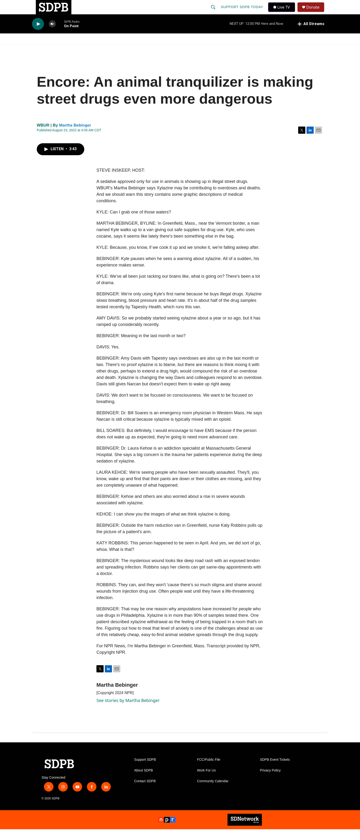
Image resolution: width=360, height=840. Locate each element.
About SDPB (143, 781)
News (75, 50)
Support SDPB (145, 770)
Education (153, 50)
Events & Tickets (264, 50)
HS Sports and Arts (111, 50)
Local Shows (187, 50)
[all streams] (311, 34)
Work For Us (206, 781)
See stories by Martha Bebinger (128, 711)
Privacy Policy (270, 781)
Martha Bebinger (75, 136)
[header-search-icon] (213, 12)
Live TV (283, 12)
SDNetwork (304, 50)
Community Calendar (212, 792)
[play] (38, 34)
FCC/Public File (208, 770)
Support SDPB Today (242, 12)
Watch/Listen (45, 50)
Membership (223, 50)
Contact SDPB (145, 792)
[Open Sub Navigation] (63, 50)
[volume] (52, 34)
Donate (315, 12)
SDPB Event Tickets (275, 770)
